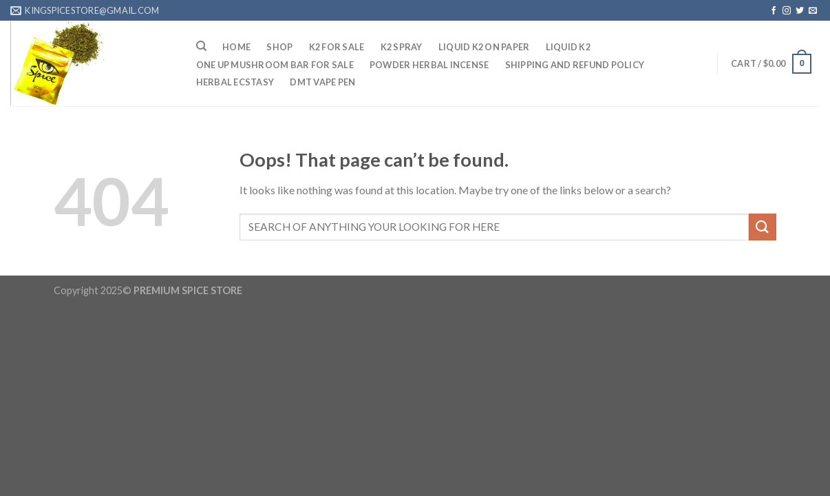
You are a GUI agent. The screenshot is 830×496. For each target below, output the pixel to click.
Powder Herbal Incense (429, 64)
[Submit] (762, 227)
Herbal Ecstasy (235, 81)
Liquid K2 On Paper (484, 46)
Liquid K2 (568, 46)
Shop (279, 46)
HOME (236, 46)
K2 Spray (402, 46)
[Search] (201, 46)
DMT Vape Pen (322, 81)
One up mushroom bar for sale (275, 64)
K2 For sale (337, 46)
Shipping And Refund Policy (575, 64)
